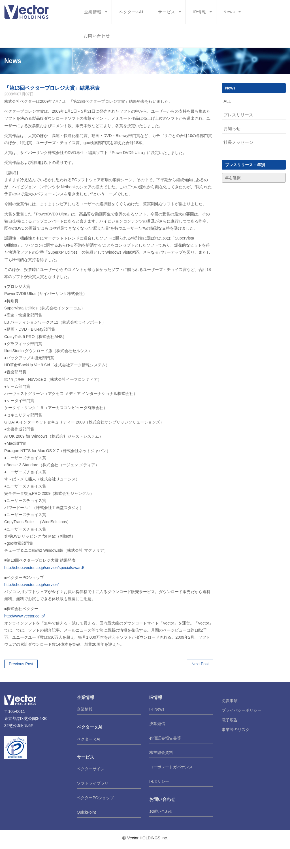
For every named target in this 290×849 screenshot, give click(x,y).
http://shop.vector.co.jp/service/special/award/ (44, 567)
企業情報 (93, 12)
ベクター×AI (131, 12)
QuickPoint (86, 812)
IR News (156, 709)
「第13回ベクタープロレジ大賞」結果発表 (52, 88)
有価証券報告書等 (165, 738)
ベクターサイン (91, 769)
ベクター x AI (88, 739)
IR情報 (199, 12)
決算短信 (157, 723)
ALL (227, 101)
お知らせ (231, 128)
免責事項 (230, 700)
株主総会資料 (161, 752)
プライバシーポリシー (241, 710)
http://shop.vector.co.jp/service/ (31, 584)
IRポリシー (159, 781)
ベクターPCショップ (95, 797)
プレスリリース (238, 114)
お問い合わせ (97, 35)
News (229, 12)
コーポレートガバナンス (171, 767)
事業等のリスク (236, 729)
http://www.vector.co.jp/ (24, 616)
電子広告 (230, 720)
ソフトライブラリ (92, 783)
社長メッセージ (238, 142)
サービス (167, 12)
